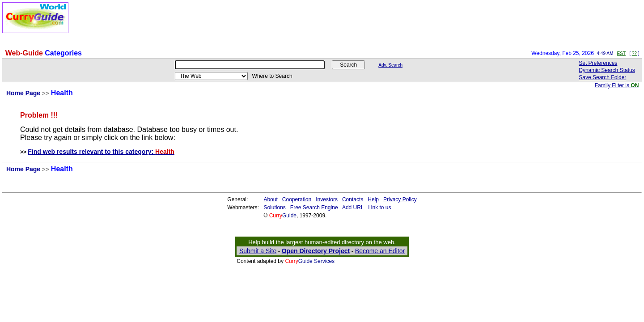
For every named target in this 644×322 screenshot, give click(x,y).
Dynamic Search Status (607, 70)
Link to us (379, 207)
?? (634, 53)
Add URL (353, 207)
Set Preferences (598, 63)
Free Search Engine (314, 207)
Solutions (274, 207)
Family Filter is (617, 85)
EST (621, 53)
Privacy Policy (400, 199)
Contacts (352, 199)
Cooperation (296, 199)
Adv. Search (390, 65)
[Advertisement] (288, 22)
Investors (327, 199)
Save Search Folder (602, 77)
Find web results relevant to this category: (101, 151)
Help (373, 199)
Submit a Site (257, 250)
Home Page (23, 93)
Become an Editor (380, 250)
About (270, 199)
